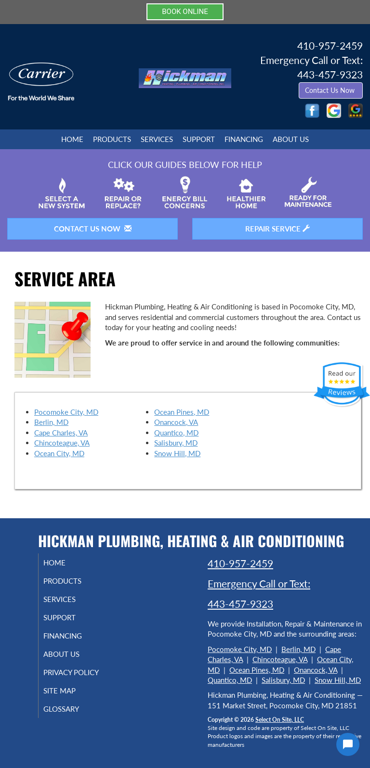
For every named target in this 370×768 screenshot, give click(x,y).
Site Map (69, 699)
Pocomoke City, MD (66, 412)
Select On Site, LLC (279, 719)
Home (72, 139)
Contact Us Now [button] (331, 90)
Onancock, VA (176, 422)
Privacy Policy (60, 676)
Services (157, 139)
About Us (291, 139)
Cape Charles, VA (61, 432)
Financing (244, 139)
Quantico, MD (176, 432)
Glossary (71, 717)
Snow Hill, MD (177, 453)
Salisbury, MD (176, 442)
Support (199, 139)
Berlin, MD (51, 422)
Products (112, 139)
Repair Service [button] (277, 228)
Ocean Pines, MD (181, 412)
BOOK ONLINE (185, 11)
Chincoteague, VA (62, 442)
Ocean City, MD (59, 453)
